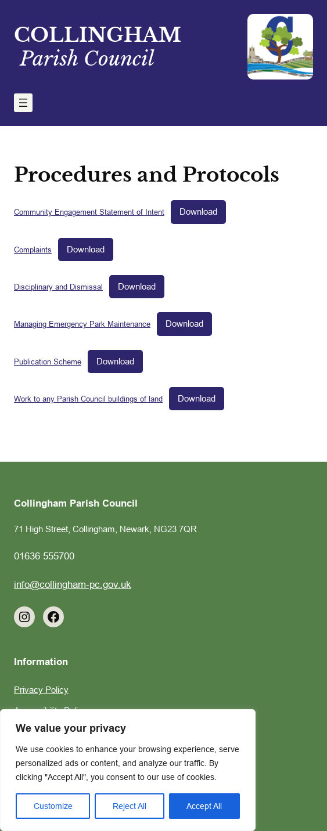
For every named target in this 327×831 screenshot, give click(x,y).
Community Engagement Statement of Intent (89, 211)
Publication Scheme (47, 361)
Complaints (33, 249)
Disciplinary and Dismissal (58, 286)
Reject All (129, 806)
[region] (128, 770)
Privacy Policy (41, 690)
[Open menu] (23, 102)
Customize (53, 806)
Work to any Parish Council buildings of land (88, 398)
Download (198, 211)
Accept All (204, 806)
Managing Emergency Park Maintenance (82, 323)
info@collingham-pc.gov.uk (72, 584)
